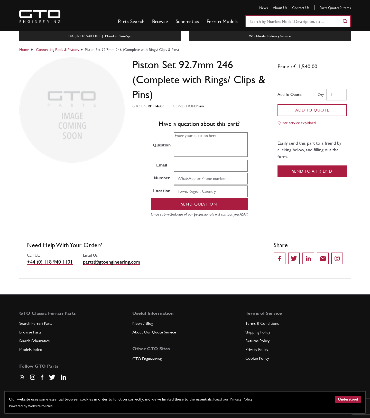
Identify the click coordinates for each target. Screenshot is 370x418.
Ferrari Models (222, 21)
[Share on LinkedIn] (308, 258)
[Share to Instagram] (337, 258)
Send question (199, 204)
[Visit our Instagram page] (32, 377)
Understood (348, 399)
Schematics (187, 21)
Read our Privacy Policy (233, 399)
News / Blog (142, 323)
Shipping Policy (257, 332)
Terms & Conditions (262, 323)
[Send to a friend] (323, 258)
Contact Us (300, 8)
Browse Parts (30, 332)
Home (24, 49)
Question (162, 145)
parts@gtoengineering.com (111, 262)
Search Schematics (34, 340)
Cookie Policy (257, 358)
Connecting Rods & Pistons (57, 49)
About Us (280, 8)
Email (161, 165)
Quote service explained (297, 122)
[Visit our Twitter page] (52, 377)
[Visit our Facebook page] (42, 377)
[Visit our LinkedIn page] (63, 377)
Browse (160, 21)
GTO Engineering (147, 358)
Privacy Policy (256, 349)
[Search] (345, 21)
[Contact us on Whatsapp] (22, 379)
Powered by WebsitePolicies (30, 406)
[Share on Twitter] (294, 258)
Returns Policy (257, 340)
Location (161, 190)
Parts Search (131, 21)
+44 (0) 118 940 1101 (50, 262)
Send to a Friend (312, 171)
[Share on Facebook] (279, 258)
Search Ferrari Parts (35, 323)
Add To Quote (312, 110)
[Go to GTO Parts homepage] (39, 16)
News (263, 8)
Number (162, 177)
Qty (321, 94)
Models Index (30, 349)
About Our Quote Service (154, 332)
